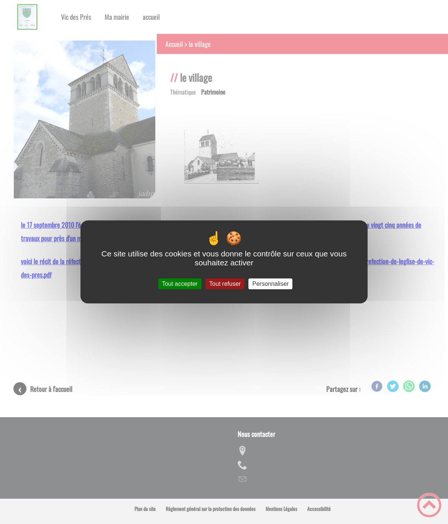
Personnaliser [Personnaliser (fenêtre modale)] (270, 284)
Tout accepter (180, 284)
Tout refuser (225, 284)
